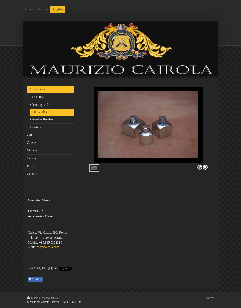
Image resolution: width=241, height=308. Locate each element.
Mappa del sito (50, 297)
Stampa (34, 297)
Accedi (210, 297)
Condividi (35, 279)
